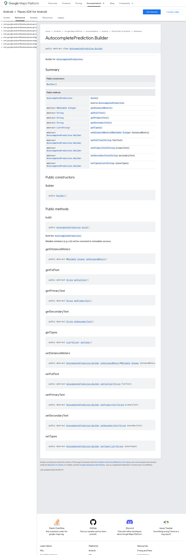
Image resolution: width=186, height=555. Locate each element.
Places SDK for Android (32, 12)
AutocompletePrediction (70, 59)
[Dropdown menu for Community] (133, 3)
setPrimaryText (99, 148)
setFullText (97, 140)
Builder (51, 84)
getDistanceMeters (100, 108)
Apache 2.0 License (55, 465)
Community (124, 3)
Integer (72, 108)
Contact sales (172, 12)
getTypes (95, 127)
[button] (18, 21)
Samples (34, 17)
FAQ (42, 551)
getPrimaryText (99, 117)
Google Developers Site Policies (92, 465)
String (60, 113)
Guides (6, 17)
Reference (138, 31)
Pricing (78, 3)
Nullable (62, 108)
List (59, 127)
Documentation (92, 31)
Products (66, 3)
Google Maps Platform (73, 31)
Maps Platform (24, 3)
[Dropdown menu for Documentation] (104, 3)
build (93, 98)
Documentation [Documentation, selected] (94, 3)
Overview (52, 3)
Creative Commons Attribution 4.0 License (114, 462)
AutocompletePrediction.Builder (86, 48)
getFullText (97, 113)
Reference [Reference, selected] (20, 17)
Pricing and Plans (144, 551)
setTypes (95, 163)
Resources (48, 17)
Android (8, 12)
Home (48, 31)
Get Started (151, 12)
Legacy (61, 17)
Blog (112, 3)
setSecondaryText (100, 155)
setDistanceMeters (100, 132)
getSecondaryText (100, 122)
